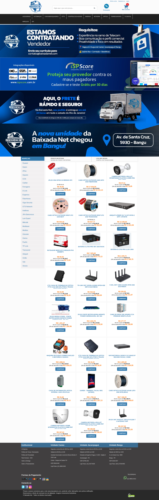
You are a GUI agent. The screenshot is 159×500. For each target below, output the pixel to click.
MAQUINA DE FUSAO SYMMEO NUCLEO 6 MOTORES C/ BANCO (60, 356)
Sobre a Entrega (25, 461)
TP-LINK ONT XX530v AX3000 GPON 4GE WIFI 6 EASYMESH (91, 286)
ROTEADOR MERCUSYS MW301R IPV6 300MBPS (60, 251)
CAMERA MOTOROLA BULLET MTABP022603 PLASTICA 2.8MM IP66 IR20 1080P (122, 178)
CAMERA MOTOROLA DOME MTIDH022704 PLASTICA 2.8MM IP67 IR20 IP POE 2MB (60, 427)
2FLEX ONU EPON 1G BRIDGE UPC (60, 180)
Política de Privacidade (27, 455)
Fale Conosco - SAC (27, 458)
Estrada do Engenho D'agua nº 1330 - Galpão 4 (93, 455)
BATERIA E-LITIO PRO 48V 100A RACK (91, 246)
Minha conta (113, 1)
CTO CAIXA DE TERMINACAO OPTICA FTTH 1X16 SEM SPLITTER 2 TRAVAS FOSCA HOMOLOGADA (91, 357)
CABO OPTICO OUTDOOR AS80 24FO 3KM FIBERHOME (91, 181)
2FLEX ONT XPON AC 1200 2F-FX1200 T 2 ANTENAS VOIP (122, 420)
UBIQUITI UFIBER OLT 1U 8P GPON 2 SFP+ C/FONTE (122, 216)
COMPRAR (60, 194)
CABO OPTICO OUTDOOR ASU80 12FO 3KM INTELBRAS (122, 391)
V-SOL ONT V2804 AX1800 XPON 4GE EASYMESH (122, 285)
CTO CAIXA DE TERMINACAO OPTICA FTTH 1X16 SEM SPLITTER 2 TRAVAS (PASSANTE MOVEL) (60, 287)
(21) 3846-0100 (61, 466)
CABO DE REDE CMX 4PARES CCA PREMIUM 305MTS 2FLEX (122, 315)
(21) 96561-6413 (131, 479)
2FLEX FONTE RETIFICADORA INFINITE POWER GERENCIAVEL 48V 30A (91, 315)
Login (127, 1)
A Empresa (24, 449)
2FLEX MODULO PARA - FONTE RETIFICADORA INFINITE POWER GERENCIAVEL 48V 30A (60, 318)
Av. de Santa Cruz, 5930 (115, 455)
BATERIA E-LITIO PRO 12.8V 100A (122, 249)
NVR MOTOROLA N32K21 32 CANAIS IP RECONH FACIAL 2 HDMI (122, 356)
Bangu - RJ (112, 458)
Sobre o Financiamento (27, 464)
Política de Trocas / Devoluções (30, 452)
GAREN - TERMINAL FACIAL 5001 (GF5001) (91, 391)
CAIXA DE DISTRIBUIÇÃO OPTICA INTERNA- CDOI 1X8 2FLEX (60, 391)
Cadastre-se (121, 1)
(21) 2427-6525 (91, 464)
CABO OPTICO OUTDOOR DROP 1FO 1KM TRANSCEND (91, 216)
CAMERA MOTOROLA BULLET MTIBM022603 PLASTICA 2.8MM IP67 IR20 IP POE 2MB (91, 424)
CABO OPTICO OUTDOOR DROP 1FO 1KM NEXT (60, 216)
